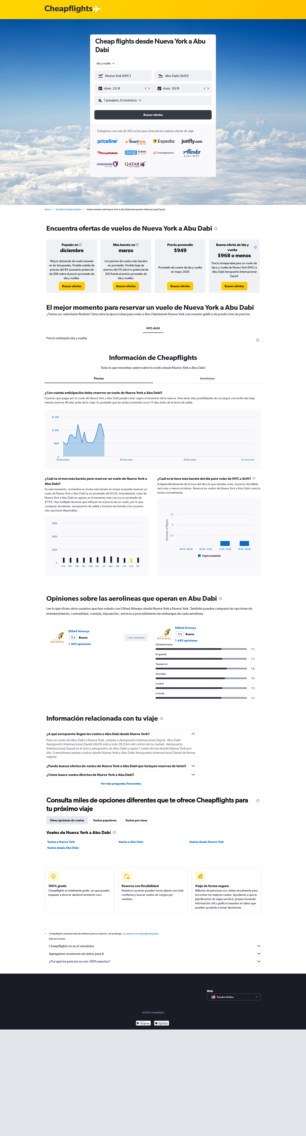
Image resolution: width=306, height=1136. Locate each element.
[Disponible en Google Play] (143, 1028)
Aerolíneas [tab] (207, 378)
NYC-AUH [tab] (153, 328)
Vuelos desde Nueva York (206, 841)
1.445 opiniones (79, 644)
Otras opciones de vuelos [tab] (67, 820)
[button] (121, 88)
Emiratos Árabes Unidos (68, 209)
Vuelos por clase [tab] (136, 820)
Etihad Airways (78, 631)
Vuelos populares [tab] (104, 820)
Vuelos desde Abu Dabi (63, 847)
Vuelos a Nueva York (61, 841)
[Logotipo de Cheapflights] (68, 9)
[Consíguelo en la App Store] (161, 1028)
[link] (72, 286)
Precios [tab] (99, 378)
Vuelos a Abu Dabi (130, 841)
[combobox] (106, 63)
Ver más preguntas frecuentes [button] (121, 783)
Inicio (48, 209)
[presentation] (216, 228)
